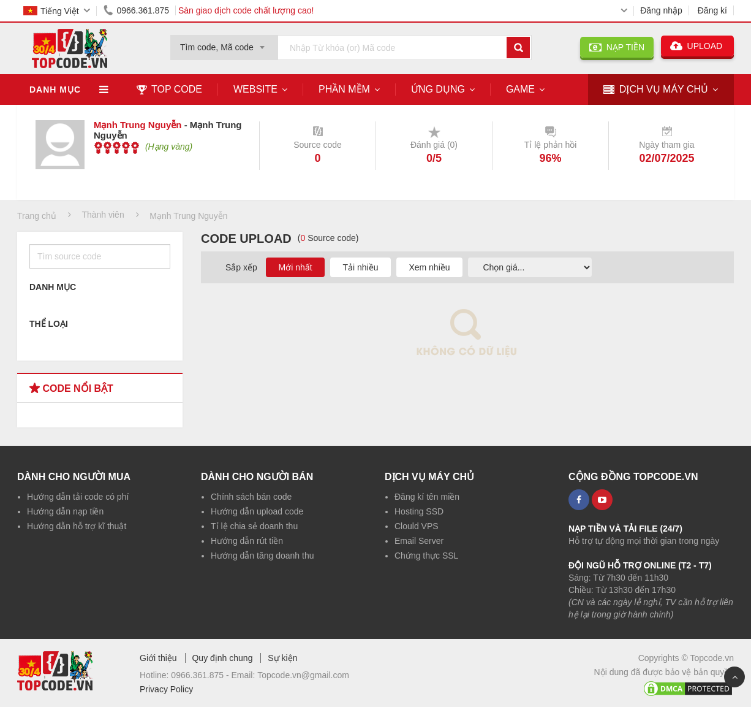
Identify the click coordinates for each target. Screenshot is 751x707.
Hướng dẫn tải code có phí (78, 497)
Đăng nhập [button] (661, 10)
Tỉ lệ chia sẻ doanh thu (254, 526)
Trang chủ (36, 216)
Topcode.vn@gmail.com (303, 675)
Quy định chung (222, 658)
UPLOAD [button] (697, 46)
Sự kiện (282, 658)
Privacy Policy (166, 689)
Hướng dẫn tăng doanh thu (262, 555)
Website (255, 89)
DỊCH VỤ (655, 90)
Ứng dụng (438, 89)
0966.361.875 (134, 10)
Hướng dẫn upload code (257, 511)
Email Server (418, 541)
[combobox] (224, 43)
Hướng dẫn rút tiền (247, 541)
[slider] (117, 148)
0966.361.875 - (201, 675)
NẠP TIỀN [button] (616, 47)
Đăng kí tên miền (426, 497)
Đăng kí (712, 10)
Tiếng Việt (51, 11)
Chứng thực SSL (426, 555)
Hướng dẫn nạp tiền (65, 511)
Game (520, 89)
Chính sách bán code (251, 497)
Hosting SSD (418, 511)
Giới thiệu (158, 658)
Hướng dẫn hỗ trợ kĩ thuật (76, 526)
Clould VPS (416, 526)
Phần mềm (344, 89)
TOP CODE (169, 89)
